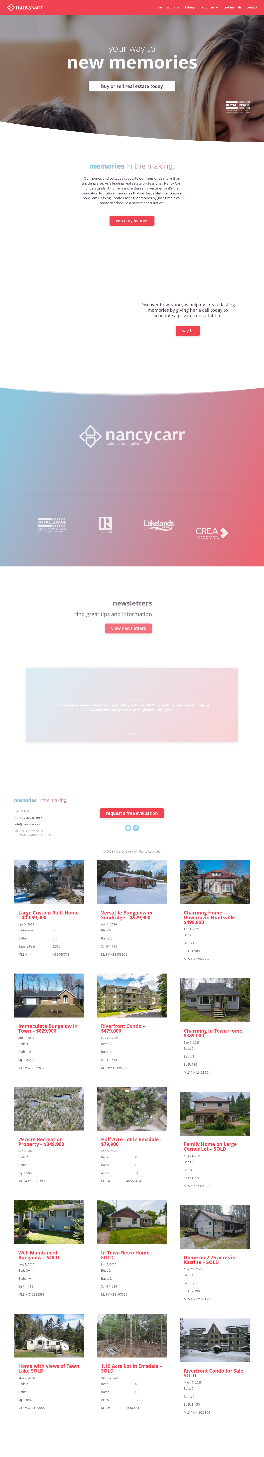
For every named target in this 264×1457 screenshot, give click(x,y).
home (158, 7)
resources (207, 7)
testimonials (232, 7)
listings (190, 7)
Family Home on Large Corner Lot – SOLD (210, 1146)
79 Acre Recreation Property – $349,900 (41, 1141)
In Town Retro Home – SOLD (127, 1255)
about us (173, 7)
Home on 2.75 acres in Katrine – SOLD (210, 1259)
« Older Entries (24, 1428)
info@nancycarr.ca (27, 824)
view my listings (132, 220)
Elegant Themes (55, 1451)
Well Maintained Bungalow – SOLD (38, 1255)
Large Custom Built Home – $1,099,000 (48, 915)
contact (252, 7)
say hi (188, 331)
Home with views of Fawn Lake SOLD (48, 1368)
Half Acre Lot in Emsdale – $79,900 (132, 1141)
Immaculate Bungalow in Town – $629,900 (48, 1028)
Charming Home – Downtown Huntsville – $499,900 (211, 917)
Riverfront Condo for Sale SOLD (213, 1373)
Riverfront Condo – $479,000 (123, 1028)
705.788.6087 (33, 818)
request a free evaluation (132, 813)
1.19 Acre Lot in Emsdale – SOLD (131, 1368)
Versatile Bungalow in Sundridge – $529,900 (126, 915)
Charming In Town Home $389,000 (213, 1033)
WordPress (95, 1451)
